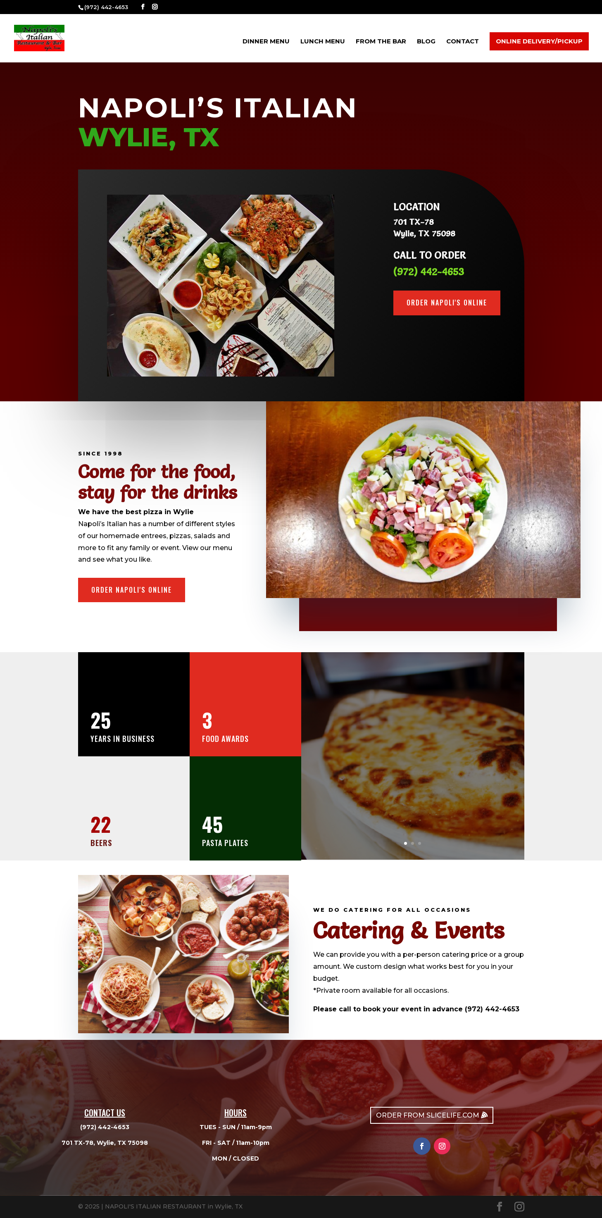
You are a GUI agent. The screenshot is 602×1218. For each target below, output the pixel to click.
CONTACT (462, 41)
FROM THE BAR (381, 41)
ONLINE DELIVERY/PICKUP (539, 41)
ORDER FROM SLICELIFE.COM (427, 1115)
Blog (426, 41)
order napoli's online (447, 302)
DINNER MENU (266, 41)
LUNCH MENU (322, 41)
